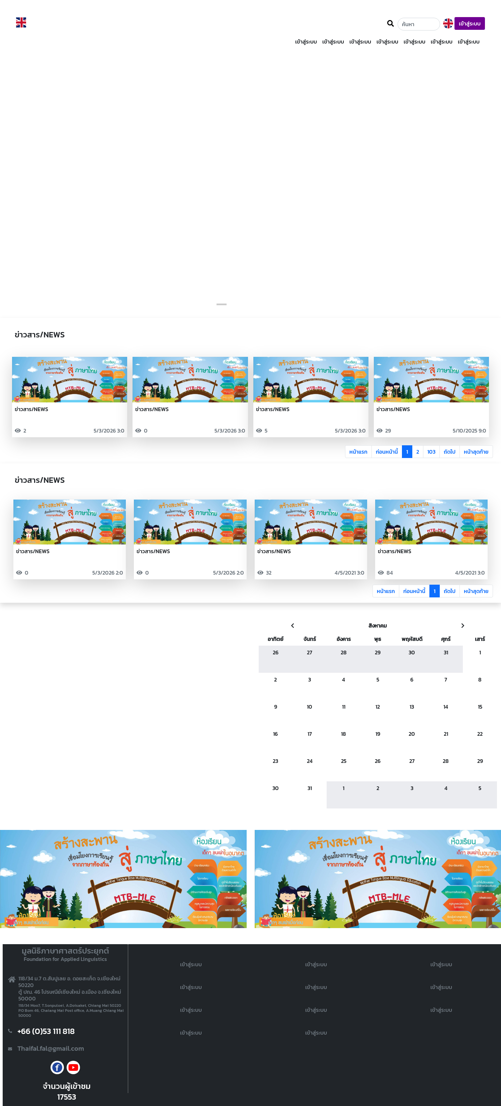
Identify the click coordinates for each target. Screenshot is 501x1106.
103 (431, 452)
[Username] (419, 24)
